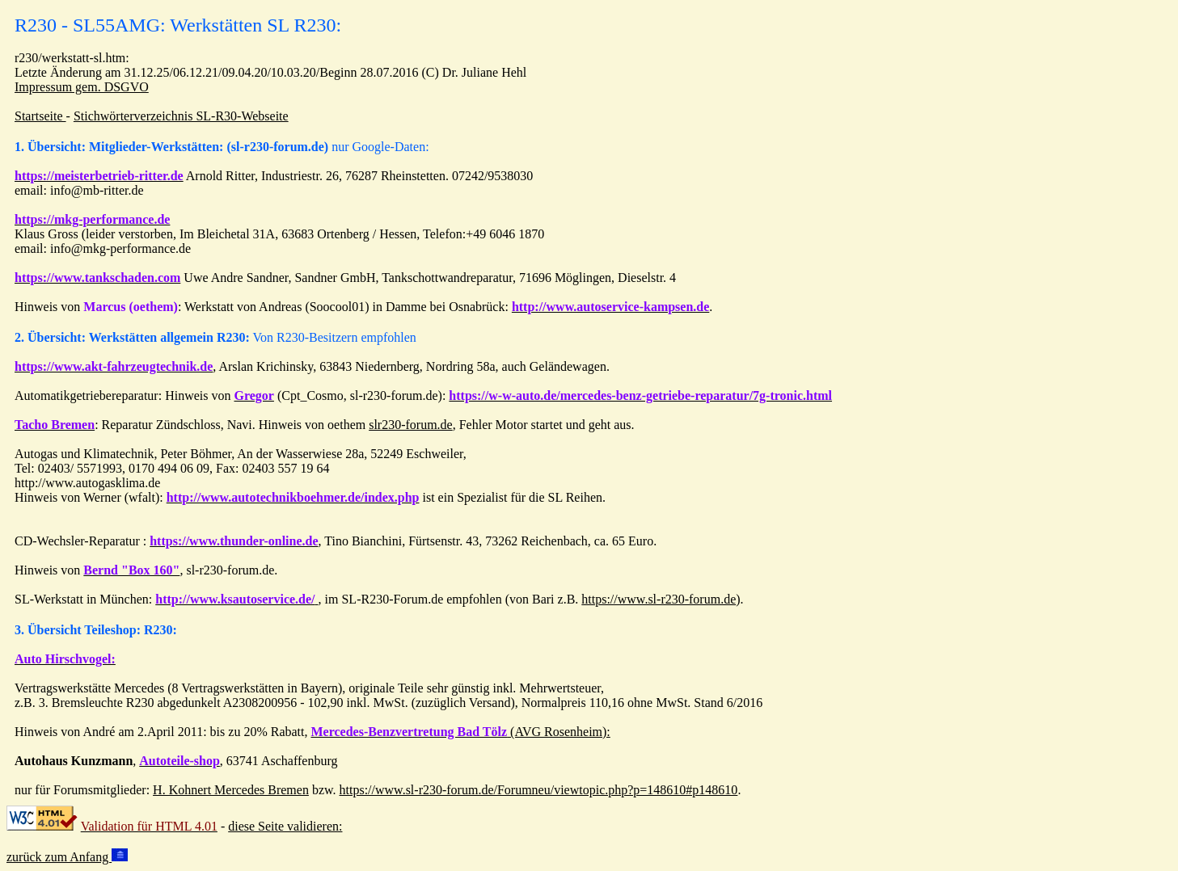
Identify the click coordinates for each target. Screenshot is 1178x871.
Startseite (40, 116)
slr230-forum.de (411, 424)
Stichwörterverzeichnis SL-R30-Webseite (181, 116)
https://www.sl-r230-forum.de (658, 599)
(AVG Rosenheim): (460, 731)
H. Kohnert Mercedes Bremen (231, 790)
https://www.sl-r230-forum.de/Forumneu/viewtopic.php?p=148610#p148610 (539, 790)
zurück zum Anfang (67, 857)
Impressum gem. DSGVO (82, 87)
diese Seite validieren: (285, 826)
